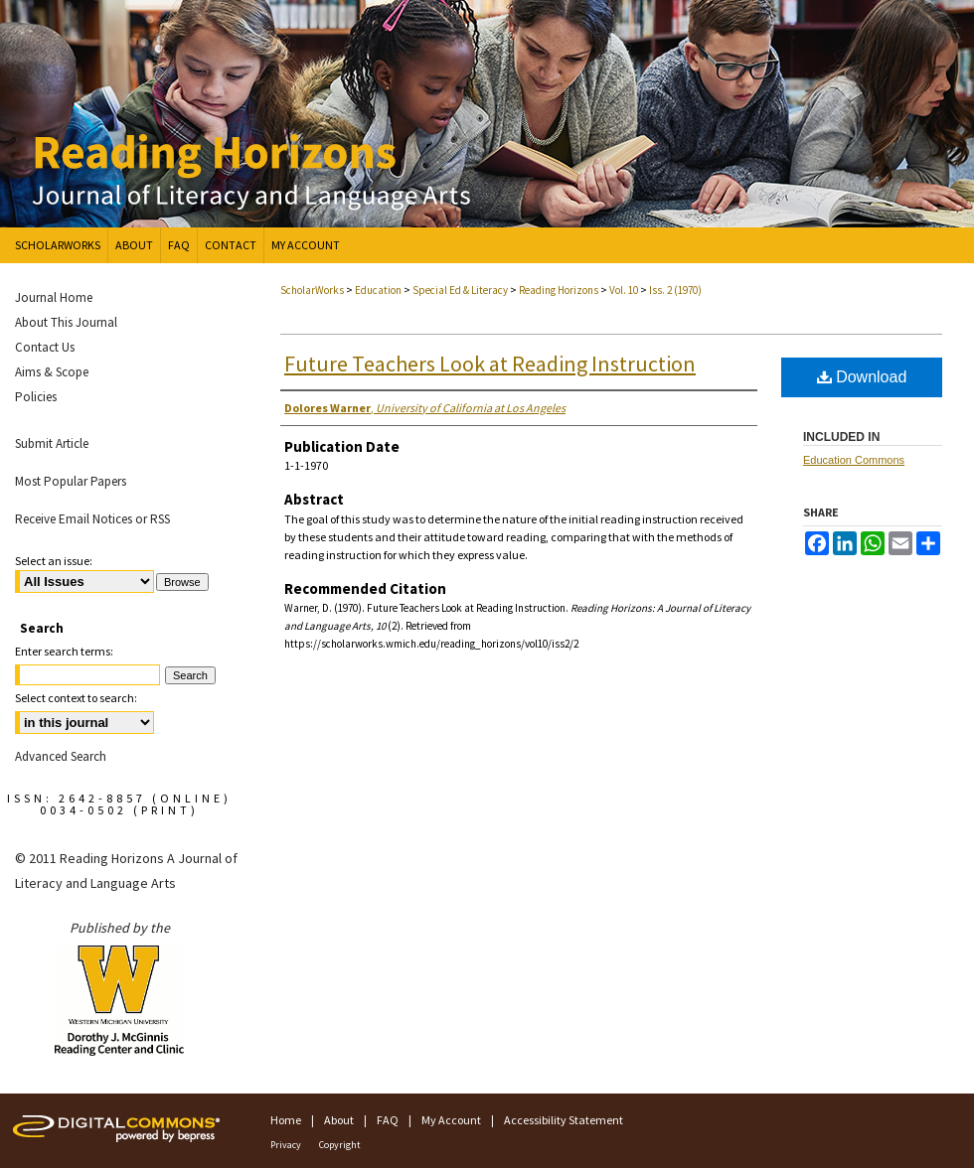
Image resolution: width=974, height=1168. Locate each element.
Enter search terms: (64, 651)
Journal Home (53, 297)
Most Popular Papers (70, 481)
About (339, 1119)
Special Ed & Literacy (461, 290)
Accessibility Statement (563, 1119)
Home (285, 1119)
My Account (451, 1119)
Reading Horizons (559, 290)
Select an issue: (53, 560)
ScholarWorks (312, 290)
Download (862, 376)
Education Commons (853, 460)
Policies (36, 396)
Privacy (285, 1144)
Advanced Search (60, 756)
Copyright (340, 1144)
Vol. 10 (624, 290)
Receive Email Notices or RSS (92, 519)
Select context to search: (76, 697)
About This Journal (66, 322)
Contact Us (45, 347)
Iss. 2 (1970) (675, 290)
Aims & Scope (51, 372)
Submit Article (51, 443)
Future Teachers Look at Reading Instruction (490, 363)
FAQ (388, 1119)
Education (379, 290)
